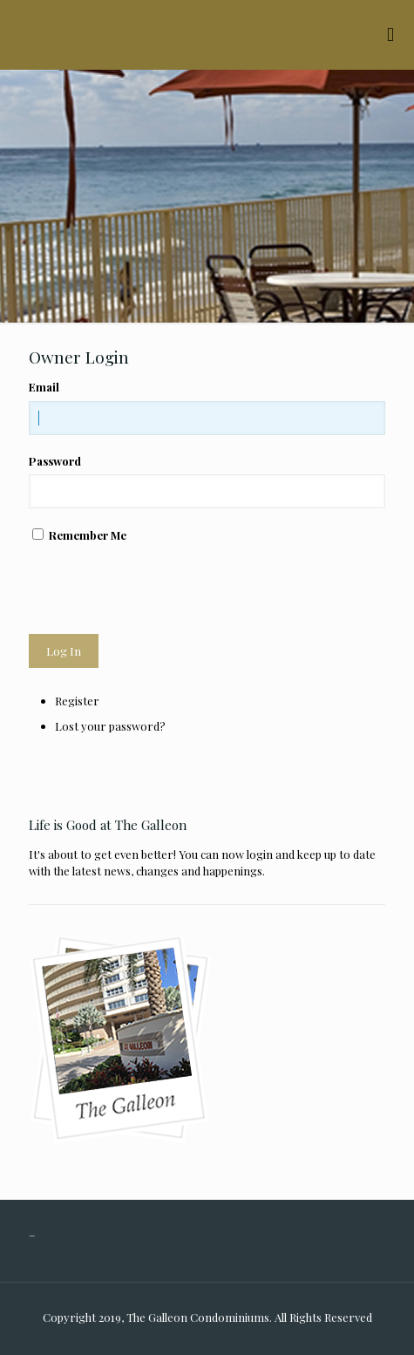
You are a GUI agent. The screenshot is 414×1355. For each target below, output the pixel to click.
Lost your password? (110, 725)
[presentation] (161, 589)
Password (55, 460)
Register (77, 700)
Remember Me (87, 535)
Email (44, 386)
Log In (63, 650)
